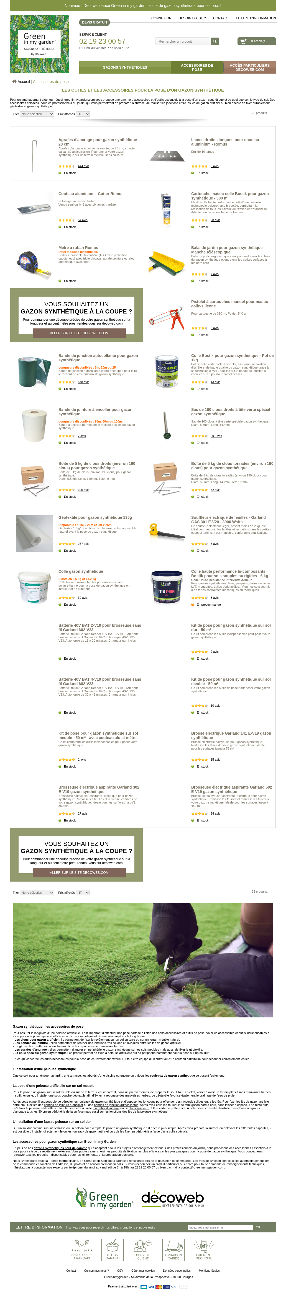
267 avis (83, 543)
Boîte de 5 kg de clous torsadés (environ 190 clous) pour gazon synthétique (232, 465)
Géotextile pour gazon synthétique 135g (95, 517)
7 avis (215, 274)
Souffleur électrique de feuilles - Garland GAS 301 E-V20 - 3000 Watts (228, 519)
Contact (221, 18)
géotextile (163, 1095)
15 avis (215, 759)
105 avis (83, 489)
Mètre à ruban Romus (78, 247)
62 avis (215, 489)
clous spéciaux (139, 1108)
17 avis (83, 813)
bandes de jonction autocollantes (116, 1105)
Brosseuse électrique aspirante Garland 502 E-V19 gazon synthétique (231, 789)
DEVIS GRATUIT (95, 22)
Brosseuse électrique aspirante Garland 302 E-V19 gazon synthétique (98, 789)
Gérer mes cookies (143, 1270)
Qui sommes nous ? (96, 1270)
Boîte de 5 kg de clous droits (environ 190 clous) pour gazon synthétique (96, 465)
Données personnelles (177, 1270)
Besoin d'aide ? (192, 18)
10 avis (215, 705)
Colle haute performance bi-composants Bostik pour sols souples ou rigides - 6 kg (229, 573)
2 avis (215, 651)
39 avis (83, 597)
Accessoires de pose (51, 81)
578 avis (83, 381)
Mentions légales (209, 1270)
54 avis (83, 220)
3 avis (215, 166)
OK (258, 1227)
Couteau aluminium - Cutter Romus (91, 193)
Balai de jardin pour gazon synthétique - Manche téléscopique (228, 249)
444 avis (83, 166)
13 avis (215, 381)
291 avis (216, 435)
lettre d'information (256, 18)
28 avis (215, 220)
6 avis (215, 543)
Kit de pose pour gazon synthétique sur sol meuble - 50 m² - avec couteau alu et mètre (98, 735)
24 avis (215, 813)
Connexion (161, 18)
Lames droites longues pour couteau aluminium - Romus (225, 142)
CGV (120, 1270)
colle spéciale (178, 1131)
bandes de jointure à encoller (63, 1105)
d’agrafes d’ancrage (106, 1108)
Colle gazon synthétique (80, 571)
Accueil (23, 81)
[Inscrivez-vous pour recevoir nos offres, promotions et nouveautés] (220, 1227)
